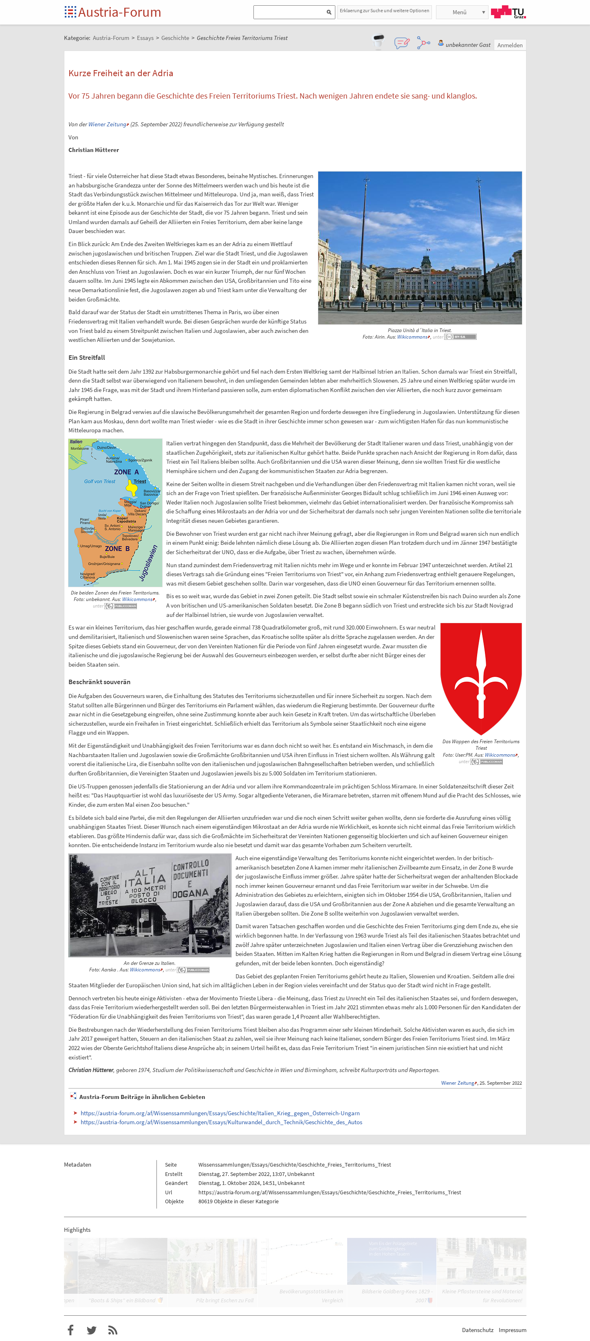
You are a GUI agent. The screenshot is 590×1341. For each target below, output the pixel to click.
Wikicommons (412, 336)
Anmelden (510, 45)
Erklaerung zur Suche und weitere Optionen (384, 10)
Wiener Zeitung (107, 124)
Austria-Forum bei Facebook (70, 1330)
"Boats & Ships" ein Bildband (121, 1300)
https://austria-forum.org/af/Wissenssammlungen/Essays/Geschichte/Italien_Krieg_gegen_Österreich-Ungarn (220, 1113)
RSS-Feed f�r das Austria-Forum (112, 1330)
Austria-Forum (119, 11)
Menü (460, 12)
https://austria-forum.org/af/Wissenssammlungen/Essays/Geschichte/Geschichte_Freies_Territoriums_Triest (329, 1192)
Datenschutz (477, 1330)
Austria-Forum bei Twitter (91, 1330)
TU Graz (508, 11)
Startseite (71, 12)
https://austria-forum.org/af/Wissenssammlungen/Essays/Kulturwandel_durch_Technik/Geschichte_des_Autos (221, 1122)
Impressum (512, 1330)
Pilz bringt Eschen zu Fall (224, 1300)
